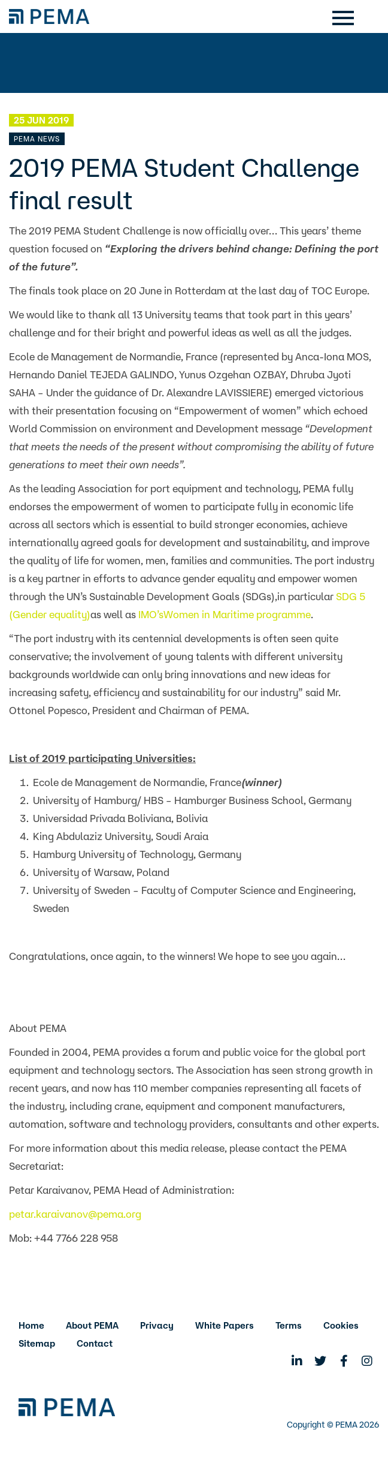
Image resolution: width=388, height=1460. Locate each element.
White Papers (224, 1325)
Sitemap (37, 1343)
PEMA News (37, 139)
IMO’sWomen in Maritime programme (224, 614)
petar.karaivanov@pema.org (75, 1214)
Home (31, 1325)
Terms (288, 1325)
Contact (95, 1343)
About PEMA (92, 1325)
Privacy (157, 1325)
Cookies (341, 1325)
